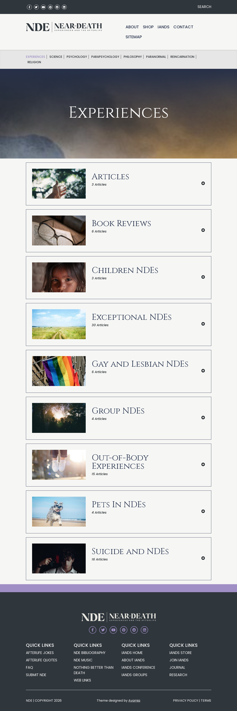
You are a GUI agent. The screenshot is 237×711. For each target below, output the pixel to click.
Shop (148, 27)
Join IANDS (179, 660)
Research (178, 674)
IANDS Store (180, 652)
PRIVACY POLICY (185, 700)
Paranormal (156, 57)
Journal (177, 667)
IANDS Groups (134, 674)
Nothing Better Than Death (93, 670)
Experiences (35, 57)
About (132, 27)
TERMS (206, 700)
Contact (183, 27)
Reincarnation (182, 57)
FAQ (29, 667)
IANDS (163, 27)
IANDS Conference (138, 667)
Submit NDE (36, 674)
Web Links (82, 680)
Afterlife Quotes (41, 660)
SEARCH (204, 6)
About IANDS (133, 660)
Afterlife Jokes (40, 652)
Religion (34, 62)
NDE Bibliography (89, 652)
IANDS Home (132, 652)
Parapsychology (105, 57)
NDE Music (83, 660)
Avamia (134, 700)
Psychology (77, 57)
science (55, 57)
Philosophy (133, 57)
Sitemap (134, 37)
